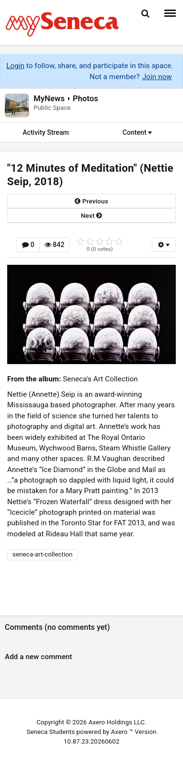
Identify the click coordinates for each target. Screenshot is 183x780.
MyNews (49, 98)
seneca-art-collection (42, 554)
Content (137, 132)
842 (55, 244)
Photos (85, 98)
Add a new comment (38, 656)
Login (15, 65)
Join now (157, 76)
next (91, 215)
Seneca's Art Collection (100, 379)
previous (91, 201)
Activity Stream (46, 132)
